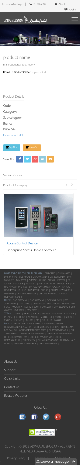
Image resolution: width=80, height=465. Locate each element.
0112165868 (37, 4)
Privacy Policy (16, 458)
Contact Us (11, 387)
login (69, 9)
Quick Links (12, 379)
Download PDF (13, 135)
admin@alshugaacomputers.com (14, 4)
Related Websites (15, 396)
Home (6, 72)
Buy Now (12, 147)
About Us (61, 4)
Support (9, 370)
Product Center (22, 72)
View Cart (32, 147)
